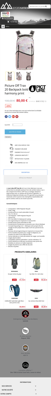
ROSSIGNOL (14, 271)
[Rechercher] (39, 6)
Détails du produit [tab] (25, 178)
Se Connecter (7, 18)
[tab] (25, 182)
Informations (25, 382)
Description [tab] (25, 172)
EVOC (36, 271)
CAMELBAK (14, 298)
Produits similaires (25, 251)
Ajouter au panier (15, 132)
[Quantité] (17, 125)
